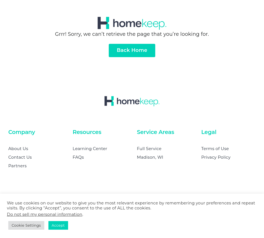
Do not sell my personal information (44, 214)
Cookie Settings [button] (26, 225)
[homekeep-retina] (132, 19)
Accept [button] (58, 225)
